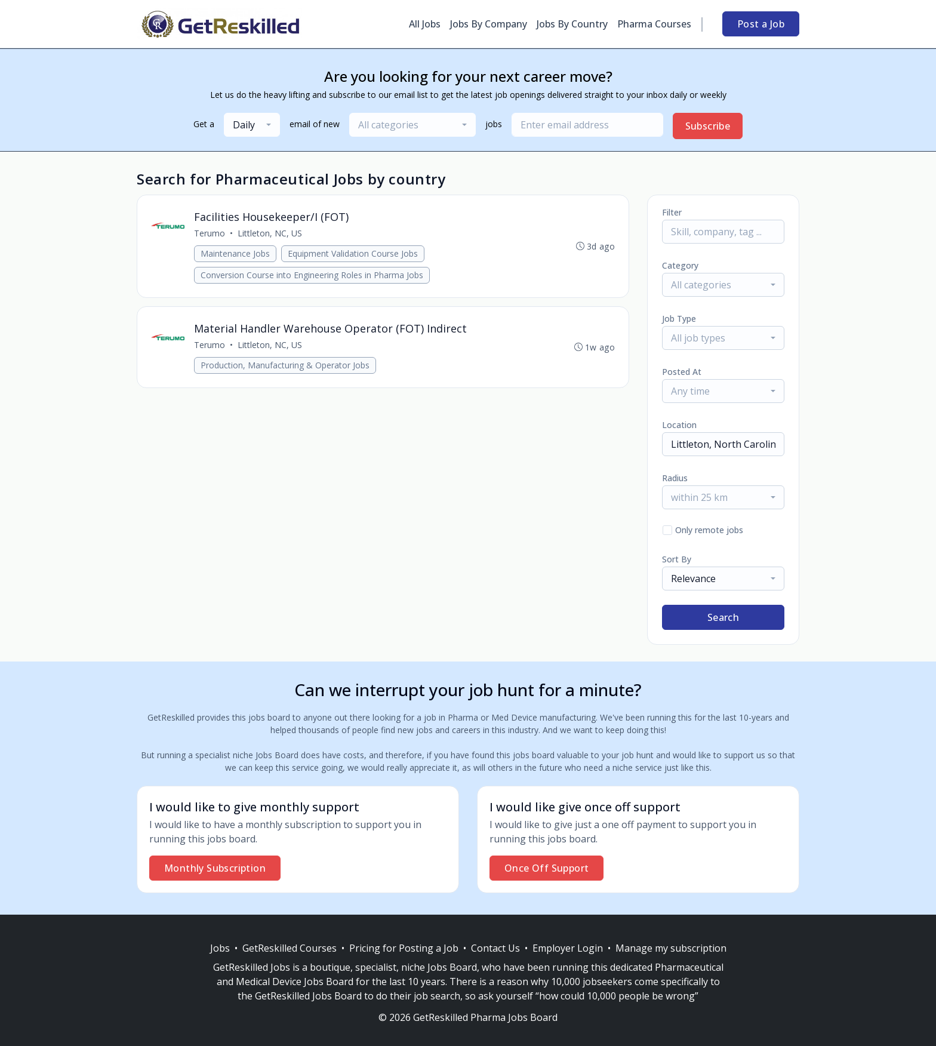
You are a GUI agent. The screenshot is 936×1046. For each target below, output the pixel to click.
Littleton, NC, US (270, 233)
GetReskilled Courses (289, 948)
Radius (675, 478)
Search (723, 617)
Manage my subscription (670, 948)
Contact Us (495, 948)
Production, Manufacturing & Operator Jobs (285, 367)
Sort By (676, 559)
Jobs (220, 948)
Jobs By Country (572, 23)
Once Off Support (546, 868)
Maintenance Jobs (235, 254)
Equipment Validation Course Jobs (353, 254)
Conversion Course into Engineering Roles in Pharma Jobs (312, 275)
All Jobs (425, 23)
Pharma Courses (654, 23)
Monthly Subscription (215, 868)
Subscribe (708, 126)
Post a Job (760, 23)
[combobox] (252, 125)
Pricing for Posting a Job (403, 948)
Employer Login (567, 948)
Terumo (210, 233)
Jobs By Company (488, 23)
